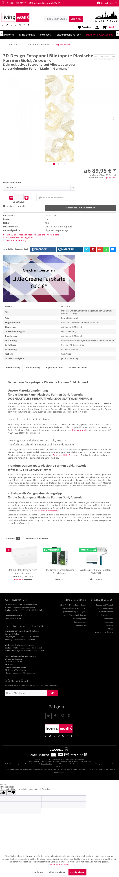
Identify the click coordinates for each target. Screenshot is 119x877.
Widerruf (109, 625)
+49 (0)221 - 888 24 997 (14, 3)
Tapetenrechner (54, 367)
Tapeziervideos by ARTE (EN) (73, 611)
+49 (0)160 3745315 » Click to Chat (29, 650)
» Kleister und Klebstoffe (47, 510)
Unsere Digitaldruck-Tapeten (74, 615)
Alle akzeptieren (57, 872)
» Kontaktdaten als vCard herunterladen (21, 604)
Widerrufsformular (105, 608)
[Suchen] (76, 19)
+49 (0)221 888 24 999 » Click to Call (26, 648)
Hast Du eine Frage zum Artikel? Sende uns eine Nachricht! (31, 234)
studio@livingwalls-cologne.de (21, 645)
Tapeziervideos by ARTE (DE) (73, 608)
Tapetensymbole (79, 618)
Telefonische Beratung (14, 240)
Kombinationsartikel (37, 538)
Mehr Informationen (59, 864)
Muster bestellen (78, 367)
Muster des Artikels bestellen (80, 207)
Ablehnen (39, 872)
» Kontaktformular (79, 430)
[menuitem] (63, 19)
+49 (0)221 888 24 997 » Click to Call (26, 610)
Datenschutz (108, 618)
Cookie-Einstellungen (104, 632)
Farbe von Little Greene (64, 455)
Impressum (108, 622)
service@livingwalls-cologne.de (22, 607)
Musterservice (107, 615)
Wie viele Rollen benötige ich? (18, 237)
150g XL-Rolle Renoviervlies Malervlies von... (23, 571)
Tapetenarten (81, 625)
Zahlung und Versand (104, 605)
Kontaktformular (106, 611)
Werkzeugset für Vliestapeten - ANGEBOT (96, 571)
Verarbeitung (33, 367)
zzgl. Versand (110, 177)
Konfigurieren (77, 872)
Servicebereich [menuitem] (106, 3)
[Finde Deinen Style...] (63, 19)
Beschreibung (13, 367)
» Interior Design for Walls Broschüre (20, 673)
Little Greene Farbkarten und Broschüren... (59, 571)
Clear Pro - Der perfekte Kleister (73, 605)
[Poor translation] (11, 792)
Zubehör (13, 538)
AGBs (110, 629)
